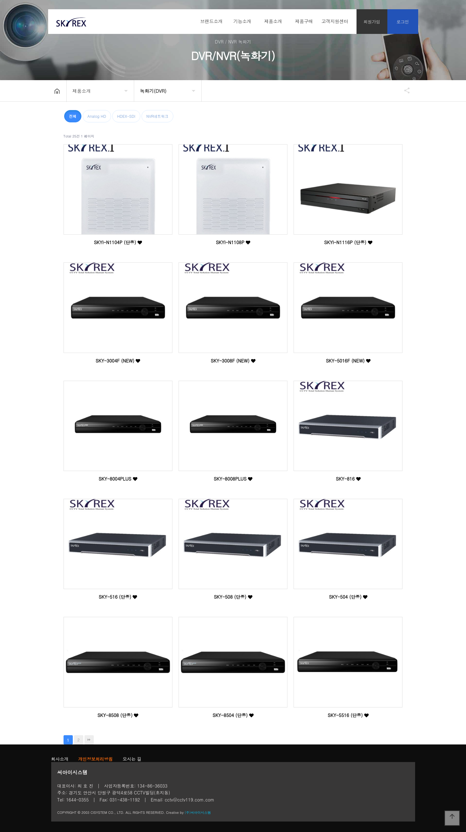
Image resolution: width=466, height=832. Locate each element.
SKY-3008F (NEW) (233, 361)
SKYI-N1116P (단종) (348, 242)
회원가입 (372, 21)
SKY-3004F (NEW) (118, 361)
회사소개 (59, 759)
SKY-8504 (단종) (233, 715)
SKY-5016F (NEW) (348, 361)
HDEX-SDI (126, 116)
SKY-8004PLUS (118, 479)
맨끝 (89, 739)
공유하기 (404, 90)
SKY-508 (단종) (233, 597)
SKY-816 (348, 479)
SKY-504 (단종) (348, 597)
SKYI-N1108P (233, 242)
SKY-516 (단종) (118, 597)
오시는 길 (132, 759)
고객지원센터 (334, 21)
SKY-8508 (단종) (117, 715)
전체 (72, 116)
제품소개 (273, 21)
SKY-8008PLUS (233, 479)
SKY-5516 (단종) (348, 715)
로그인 (402, 21)
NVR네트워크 (157, 116)
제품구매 (304, 21)
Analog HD (97, 116)
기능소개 (242, 21)
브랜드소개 (211, 21)
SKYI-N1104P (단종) (118, 242)
